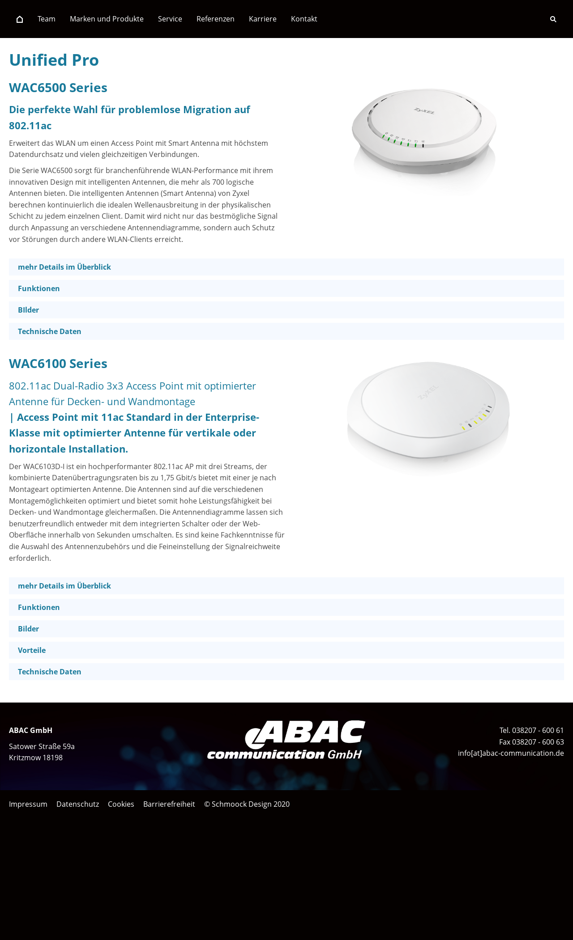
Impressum (28, 804)
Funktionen (39, 288)
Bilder (28, 629)
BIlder (28, 310)
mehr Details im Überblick (64, 267)
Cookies (121, 804)
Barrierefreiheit (169, 804)
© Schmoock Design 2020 (247, 804)
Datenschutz (77, 804)
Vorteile (32, 650)
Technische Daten (49, 331)
